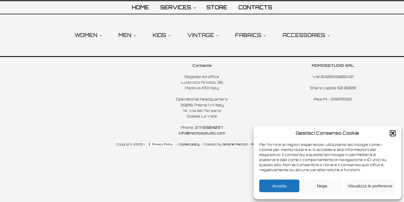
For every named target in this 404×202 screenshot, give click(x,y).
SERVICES (175, 7)
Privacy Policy (162, 144)
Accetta (279, 185)
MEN (124, 35)
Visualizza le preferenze (370, 185)
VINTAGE (200, 35)
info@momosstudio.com (202, 133)
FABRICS (248, 35)
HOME (140, 7)
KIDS (159, 35)
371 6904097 (209, 127)
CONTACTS (255, 7)
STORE (216, 7)
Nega (322, 185)
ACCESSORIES (304, 35)
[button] (393, 133)
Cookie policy (189, 144)
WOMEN (86, 35)
